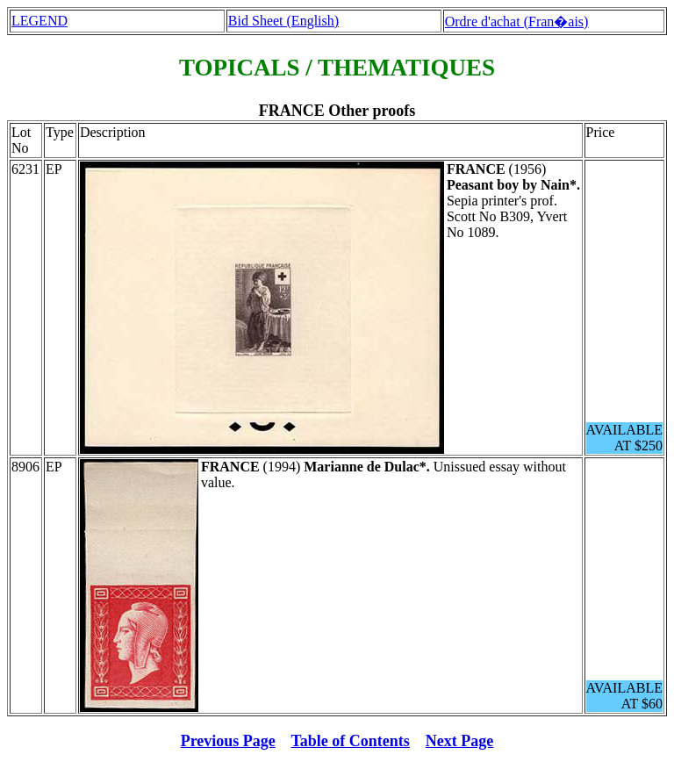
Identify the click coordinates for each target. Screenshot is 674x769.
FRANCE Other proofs (337, 110)
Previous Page (228, 741)
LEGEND (39, 20)
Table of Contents (350, 741)
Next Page (459, 741)
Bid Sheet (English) (283, 20)
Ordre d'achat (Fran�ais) (517, 21)
